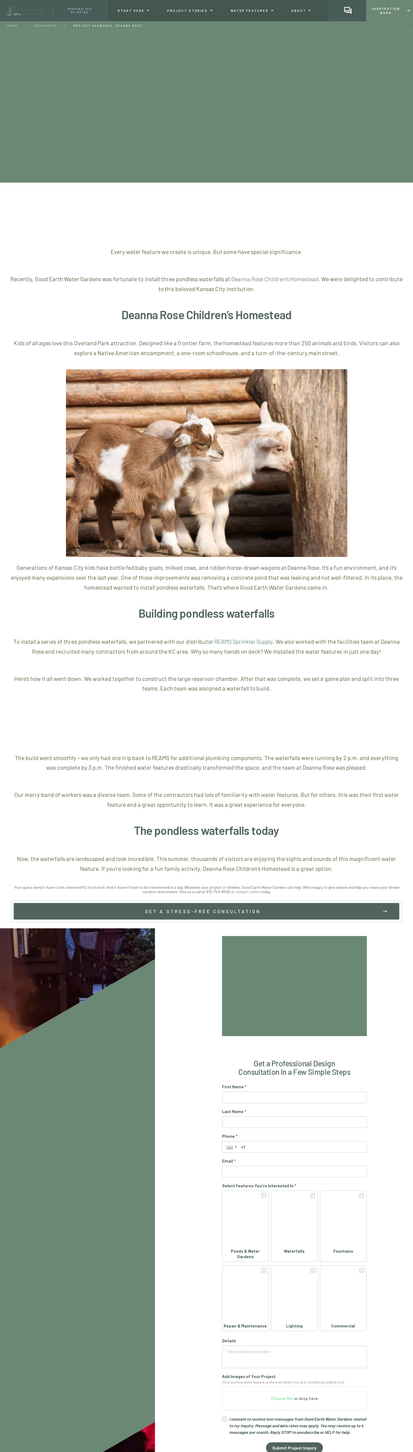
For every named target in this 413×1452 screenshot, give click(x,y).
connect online (247, 891)
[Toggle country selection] (232, 1147)
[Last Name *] (294, 1122)
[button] (133, 10)
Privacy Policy (314, 1352)
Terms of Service (345, 1352)
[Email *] (294, 1171)
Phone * (229, 1136)
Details (229, 1232)
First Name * (234, 1086)
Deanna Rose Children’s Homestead (274, 278)
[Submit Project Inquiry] (294, 1339)
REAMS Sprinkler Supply (243, 641)
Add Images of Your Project (249, 1268)
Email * (228, 1160)
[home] (53, 10)
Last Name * (234, 1111)
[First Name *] (294, 1097)
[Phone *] (302, 1147)
